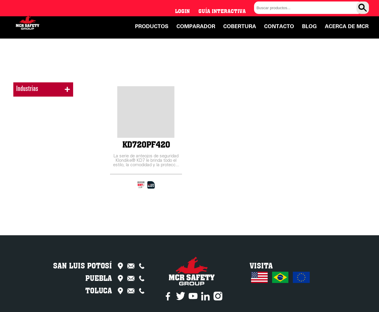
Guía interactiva (222, 11)
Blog (309, 26)
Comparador (195, 26)
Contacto (279, 26)
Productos (151, 26)
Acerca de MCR (347, 26)
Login (182, 11)
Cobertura (239, 26)
